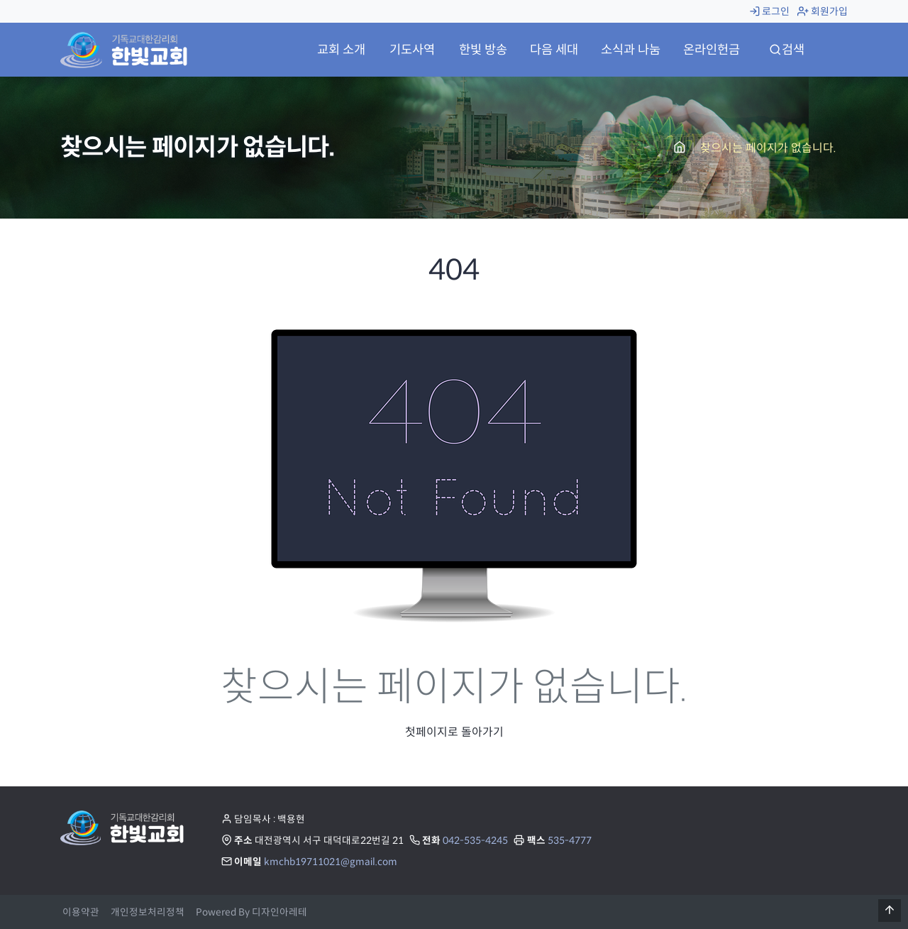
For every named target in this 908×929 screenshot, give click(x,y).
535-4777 (570, 841)
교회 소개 (341, 49)
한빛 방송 (483, 49)
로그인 (769, 11)
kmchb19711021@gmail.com (330, 862)
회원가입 (822, 11)
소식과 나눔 (630, 49)
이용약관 (80, 912)
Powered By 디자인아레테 (251, 912)
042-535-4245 (475, 841)
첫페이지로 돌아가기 (454, 732)
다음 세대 (554, 49)
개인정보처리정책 (147, 912)
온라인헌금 (711, 49)
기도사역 (412, 49)
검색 (786, 49)
